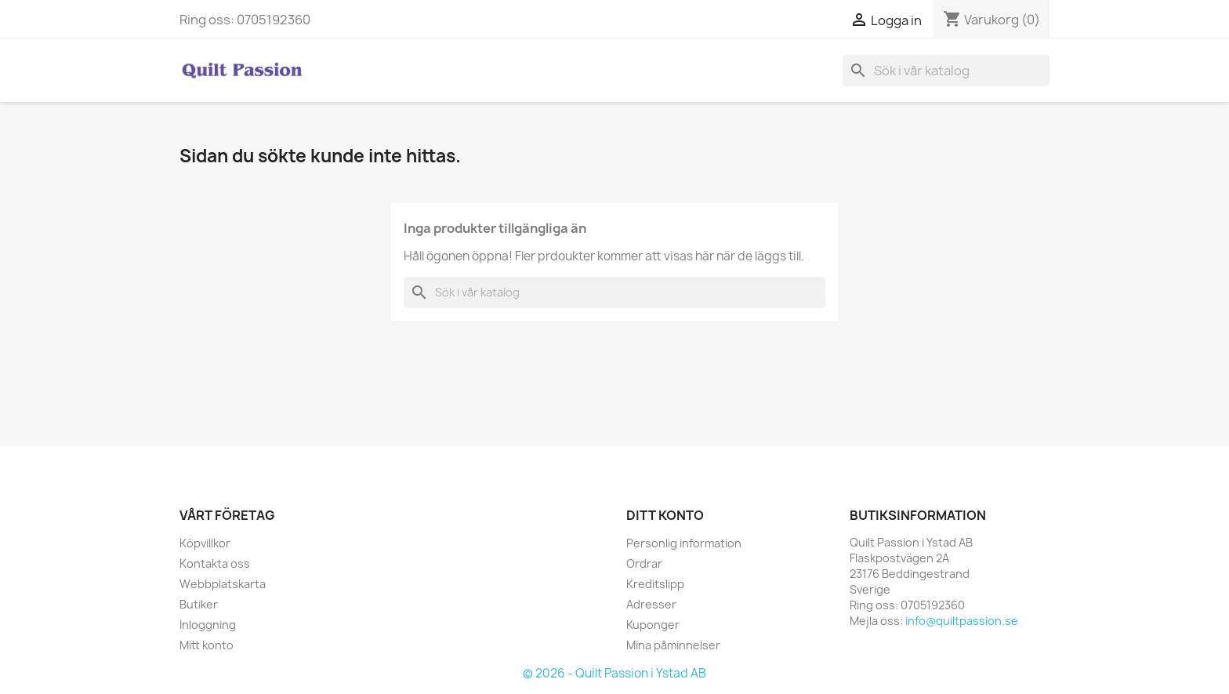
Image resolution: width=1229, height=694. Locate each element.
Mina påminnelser (673, 645)
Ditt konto (665, 515)
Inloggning (207, 624)
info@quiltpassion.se (961, 620)
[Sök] (946, 70)
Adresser (651, 604)
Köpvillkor (204, 543)
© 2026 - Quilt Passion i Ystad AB (614, 673)
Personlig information (683, 543)
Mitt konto (206, 645)
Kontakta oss (214, 563)
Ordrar (644, 563)
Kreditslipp (655, 583)
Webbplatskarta (222, 583)
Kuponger (653, 624)
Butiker (198, 604)
